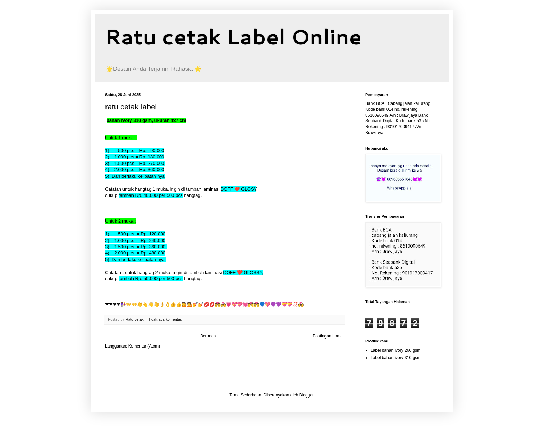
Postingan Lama (328, 336)
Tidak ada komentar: (165, 319)
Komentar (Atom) (144, 346)
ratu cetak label (131, 106)
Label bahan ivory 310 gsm (395, 357)
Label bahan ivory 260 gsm (395, 350)
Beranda (208, 336)
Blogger (306, 395)
